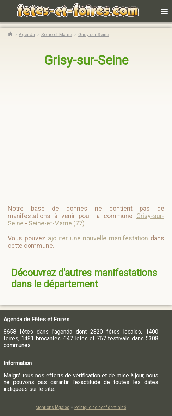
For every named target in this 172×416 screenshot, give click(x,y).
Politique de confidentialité (100, 407)
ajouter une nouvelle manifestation (98, 238)
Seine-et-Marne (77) (57, 223)
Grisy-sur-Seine (86, 60)
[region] (86, 132)
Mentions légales (52, 407)
